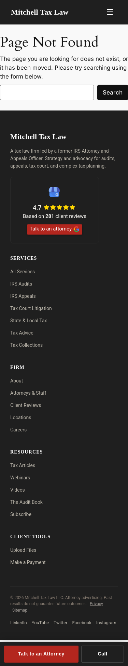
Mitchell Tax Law (40, 12)
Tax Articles (22, 465)
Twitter (60, 622)
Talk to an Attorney (41, 653)
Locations (20, 417)
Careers (18, 429)
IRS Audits (21, 284)
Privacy (96, 603)
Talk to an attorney (55, 229)
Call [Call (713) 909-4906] (103, 653)
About (16, 380)
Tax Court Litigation (31, 308)
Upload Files (23, 550)
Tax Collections (26, 345)
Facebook (81, 622)
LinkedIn (18, 622)
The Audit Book (26, 502)
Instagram (106, 622)
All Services (22, 271)
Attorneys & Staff (28, 393)
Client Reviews (25, 405)
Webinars (20, 477)
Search (113, 92)
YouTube (40, 622)
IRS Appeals (23, 296)
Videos (17, 490)
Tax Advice (21, 333)
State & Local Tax (28, 320)
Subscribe (20, 514)
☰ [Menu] (110, 12)
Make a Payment (28, 562)
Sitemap (19, 610)
